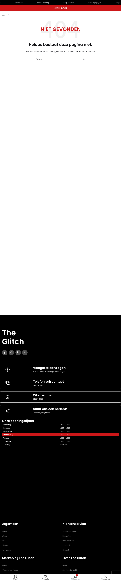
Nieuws (5, 545)
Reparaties (67, 536)
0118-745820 (38, 385)
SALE (4, 540)
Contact (66, 550)
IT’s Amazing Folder (10, 570)
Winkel (4, 536)
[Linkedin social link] (18, 352)
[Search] (60, 59)
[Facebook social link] (4, 352)
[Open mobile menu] (6, 14)
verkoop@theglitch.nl (41, 412)
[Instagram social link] (11, 352)
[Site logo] (60, 8)
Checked (66, 545)
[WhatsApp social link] (25, 352)
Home (4, 531)
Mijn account (7, 550)
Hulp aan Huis (68, 540)
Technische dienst (70, 531)
